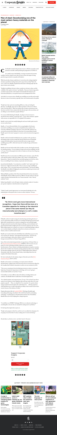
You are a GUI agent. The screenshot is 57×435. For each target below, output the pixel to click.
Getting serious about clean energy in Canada (49, 39)
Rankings (35, 2)
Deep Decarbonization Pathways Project (12, 243)
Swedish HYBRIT (18, 291)
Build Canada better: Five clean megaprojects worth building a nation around (48, 59)
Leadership (11, 7)
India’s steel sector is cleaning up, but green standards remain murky (17, 400)
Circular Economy (50, 7)
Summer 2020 (18, 15)
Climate (4, 7)
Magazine (41, 2)
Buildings (31, 7)
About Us (29, 2)
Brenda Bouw (5, 24)
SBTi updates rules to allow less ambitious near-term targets (27, 400)
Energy (24, 7)
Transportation (39, 7)
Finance (18, 7)
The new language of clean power (38, 398)
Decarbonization (5, 15)
